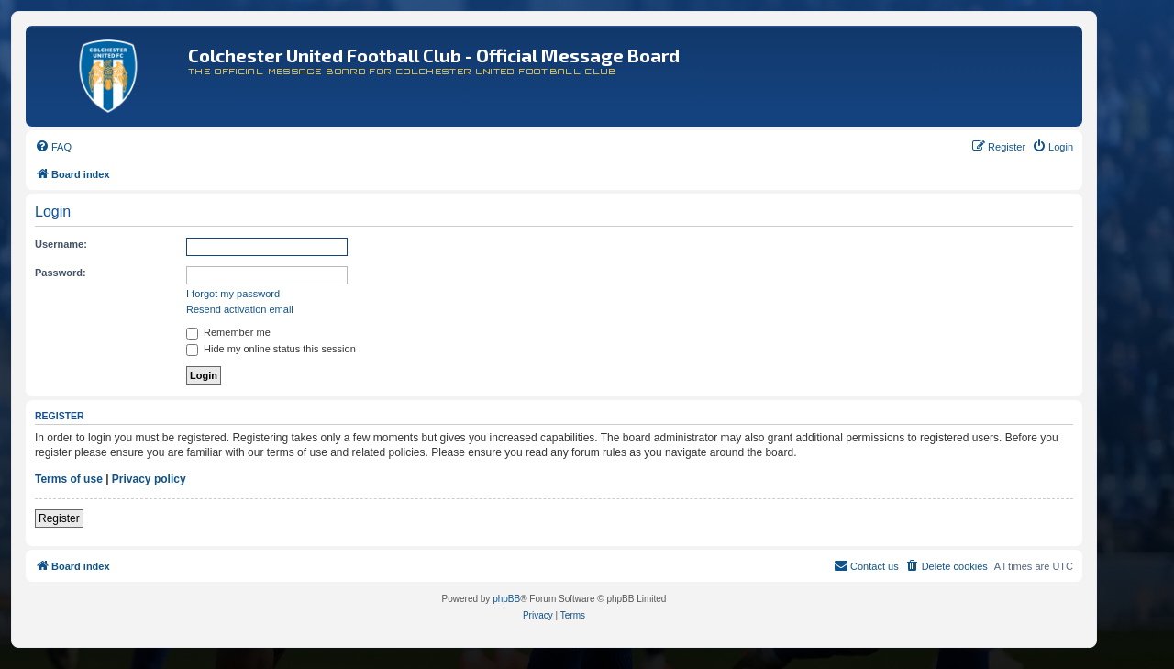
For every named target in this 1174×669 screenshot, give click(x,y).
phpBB (506, 599)
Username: (61, 244)
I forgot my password (233, 293)
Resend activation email (240, 309)
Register (59, 518)
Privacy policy (149, 479)
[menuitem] (53, 147)
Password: (60, 272)
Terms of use (69, 479)
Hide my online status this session (271, 348)
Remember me (228, 332)
